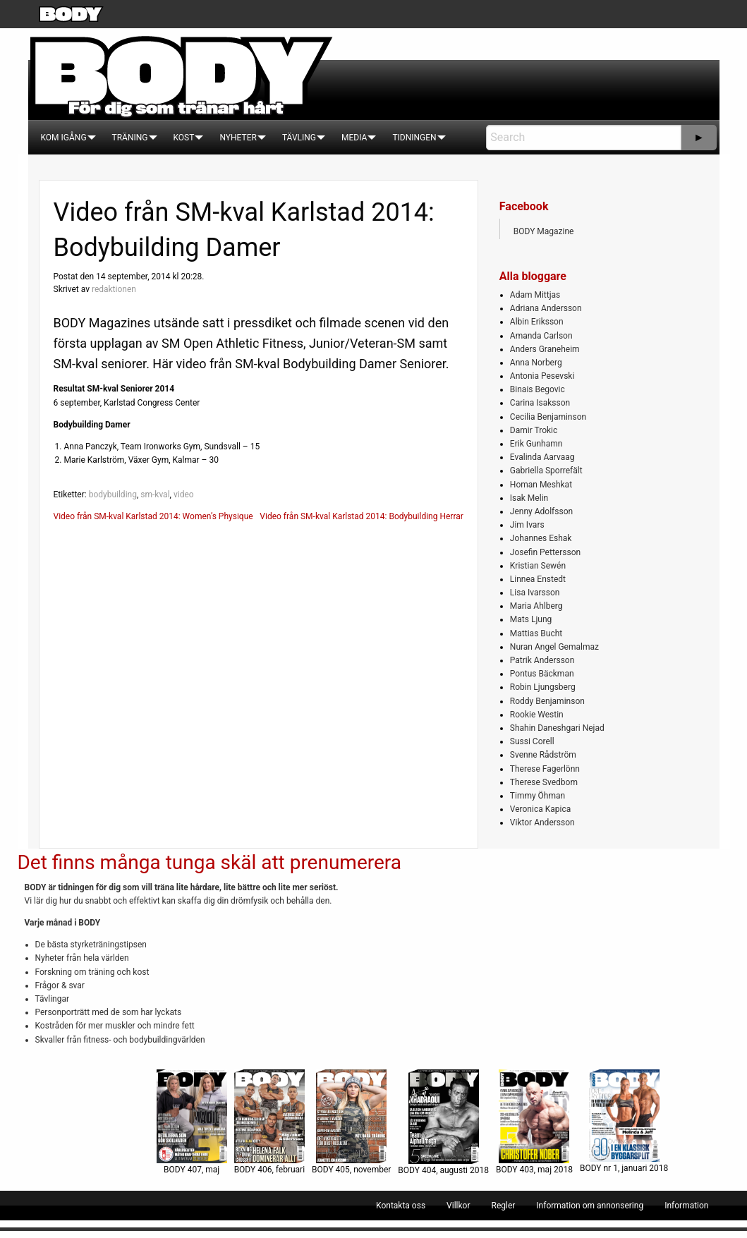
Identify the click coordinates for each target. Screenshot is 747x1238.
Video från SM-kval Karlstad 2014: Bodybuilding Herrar (361, 516)
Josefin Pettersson (545, 552)
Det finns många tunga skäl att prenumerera (209, 862)
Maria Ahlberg (536, 606)
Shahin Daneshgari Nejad (557, 728)
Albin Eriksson (537, 322)
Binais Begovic (537, 389)
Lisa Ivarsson (535, 592)
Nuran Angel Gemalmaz (554, 647)
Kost (184, 137)
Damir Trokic (533, 430)
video (184, 494)
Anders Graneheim (545, 349)
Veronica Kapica (540, 809)
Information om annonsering (589, 1205)
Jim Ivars (527, 525)
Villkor (458, 1205)
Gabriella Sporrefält (546, 470)
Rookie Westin (537, 715)
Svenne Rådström (543, 755)
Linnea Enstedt (538, 579)
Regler (503, 1205)
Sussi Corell (532, 741)
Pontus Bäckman (542, 674)
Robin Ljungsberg (543, 687)
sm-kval (154, 494)
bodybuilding (113, 494)
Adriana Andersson (546, 308)
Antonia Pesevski (542, 376)
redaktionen (114, 289)
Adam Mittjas (535, 295)
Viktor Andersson (542, 822)
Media (354, 137)
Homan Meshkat (541, 485)
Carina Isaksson (540, 403)
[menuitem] (63, 137)
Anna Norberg (536, 363)
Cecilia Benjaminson (548, 417)
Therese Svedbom (544, 782)
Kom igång (64, 137)
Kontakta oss (400, 1205)
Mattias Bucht (536, 633)
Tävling (299, 137)
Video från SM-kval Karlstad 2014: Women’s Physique (153, 516)
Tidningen (414, 137)
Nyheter (237, 137)
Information (686, 1205)
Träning (130, 137)
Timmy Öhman (537, 796)
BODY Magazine (544, 231)
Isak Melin (529, 498)
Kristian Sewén (538, 566)
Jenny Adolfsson (541, 511)
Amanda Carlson (541, 336)
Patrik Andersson (542, 660)
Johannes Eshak (541, 538)
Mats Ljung (531, 619)
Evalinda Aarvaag (542, 457)
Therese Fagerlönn (545, 769)
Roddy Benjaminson (547, 701)
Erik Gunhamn (536, 444)
